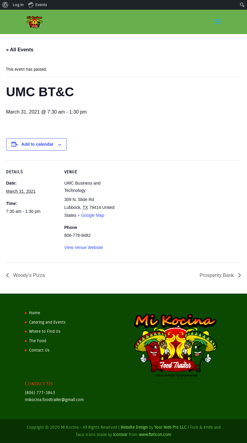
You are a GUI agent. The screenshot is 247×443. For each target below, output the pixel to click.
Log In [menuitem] (18, 4)
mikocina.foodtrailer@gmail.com (54, 399)
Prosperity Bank (217, 275)
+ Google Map (91, 215)
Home (34, 312)
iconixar (120, 434)
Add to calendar (38, 144)
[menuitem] (5, 5)
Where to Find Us (44, 331)
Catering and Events (47, 322)
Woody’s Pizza (28, 275)
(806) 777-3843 (40, 392)
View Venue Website (83, 247)
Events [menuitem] (37, 4)
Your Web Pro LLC (170, 427)
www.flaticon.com (155, 434)
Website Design (134, 427)
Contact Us (39, 350)
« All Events (19, 49)
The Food (37, 340)
